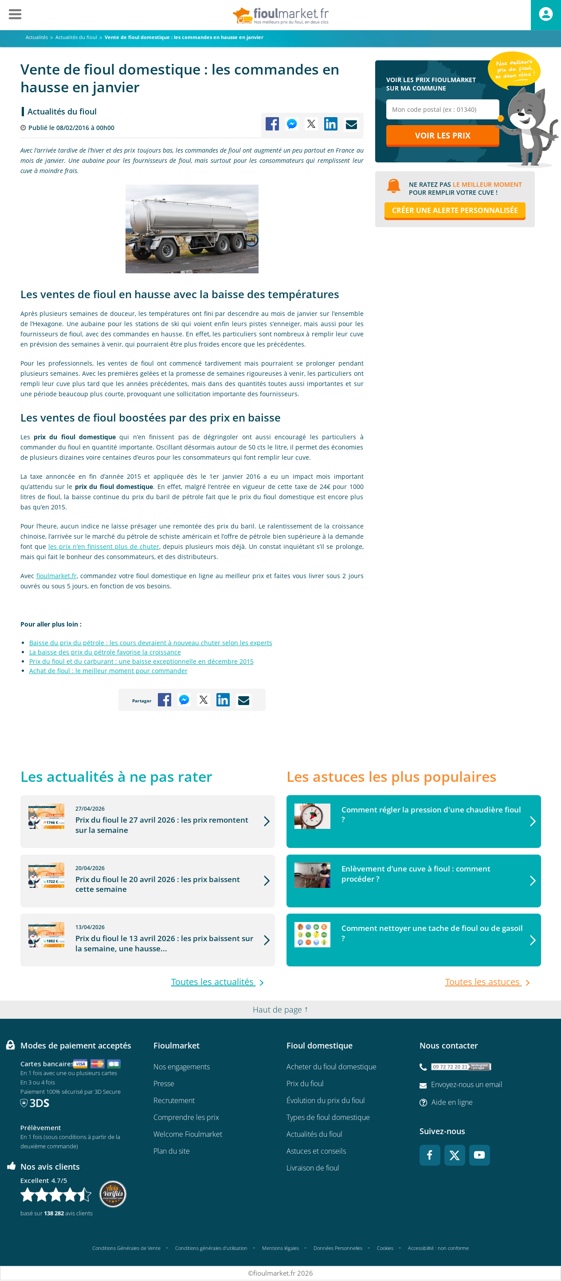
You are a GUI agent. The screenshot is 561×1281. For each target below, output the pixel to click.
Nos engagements (181, 1067)
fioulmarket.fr (56, 576)
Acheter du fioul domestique (331, 1067)
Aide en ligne (452, 1102)
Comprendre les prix (186, 1118)
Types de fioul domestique (328, 1118)
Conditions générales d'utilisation (211, 1248)
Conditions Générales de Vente (126, 1248)
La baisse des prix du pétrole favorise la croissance (105, 652)
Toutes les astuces (483, 982)
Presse (163, 1084)
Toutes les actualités (213, 982)
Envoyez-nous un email (466, 1085)
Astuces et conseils (316, 1151)
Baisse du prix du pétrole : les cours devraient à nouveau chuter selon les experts (150, 643)
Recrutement (174, 1101)
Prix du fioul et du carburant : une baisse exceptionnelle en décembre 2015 (141, 661)
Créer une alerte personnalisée (455, 211)
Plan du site (171, 1151)
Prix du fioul (305, 1084)
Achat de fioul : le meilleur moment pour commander (108, 670)
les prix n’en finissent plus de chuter (103, 546)
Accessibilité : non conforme (438, 1248)
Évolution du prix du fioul (325, 1101)
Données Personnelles (338, 1248)
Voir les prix (443, 136)
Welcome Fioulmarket (187, 1134)
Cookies (385, 1248)
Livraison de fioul (312, 1168)
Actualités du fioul (62, 111)
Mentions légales (280, 1248)
